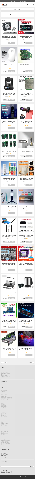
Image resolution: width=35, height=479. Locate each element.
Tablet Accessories (4, 424)
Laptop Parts (3, 427)
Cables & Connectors (4, 432)
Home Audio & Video (4, 402)
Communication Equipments (6, 441)
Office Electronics (4, 417)
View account (24, 1)
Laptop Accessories (4, 426)
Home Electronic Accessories (6, 410)
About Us (2, 375)
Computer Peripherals (5, 419)
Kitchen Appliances (4, 442)
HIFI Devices (3, 405)
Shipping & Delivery (4, 376)
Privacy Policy (3, 369)
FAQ (1, 371)
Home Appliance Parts (5, 446)
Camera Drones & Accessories (6, 398)
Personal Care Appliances (5, 444)
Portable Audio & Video (5, 401)
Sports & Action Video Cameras (6, 399)
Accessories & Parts (4, 411)
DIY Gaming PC (3, 435)
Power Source (3, 416)
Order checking (18, 1)
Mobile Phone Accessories (5, 437)
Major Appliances (4, 445)
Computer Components (5, 418)
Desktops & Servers (4, 434)
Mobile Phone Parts (4, 438)
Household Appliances (5, 443)
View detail (5, 42)
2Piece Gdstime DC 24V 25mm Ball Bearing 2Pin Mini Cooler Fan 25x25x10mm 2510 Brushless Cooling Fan (9, 38)
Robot (2, 415)
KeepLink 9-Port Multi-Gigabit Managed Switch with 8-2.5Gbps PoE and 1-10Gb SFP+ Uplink (26, 208)
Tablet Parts (3, 423)
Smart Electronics (4, 407)
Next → (31, 362)
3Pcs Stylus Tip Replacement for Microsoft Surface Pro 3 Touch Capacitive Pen (9, 236)
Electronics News (4, 392)
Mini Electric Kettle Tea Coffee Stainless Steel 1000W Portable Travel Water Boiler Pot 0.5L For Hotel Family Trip (26, 293)
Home (15, 9)
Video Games (3, 408)
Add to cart (11, 42)
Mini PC (2, 433)
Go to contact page (4, 458)
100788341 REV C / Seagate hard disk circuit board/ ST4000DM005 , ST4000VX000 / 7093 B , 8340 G (26, 66)
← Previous (4, 362)
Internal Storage (4, 429)
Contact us (13, 1)
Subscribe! (31, 467)
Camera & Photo (4, 397)
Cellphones (3, 436)
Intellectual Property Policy (5, 377)
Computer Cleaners (4, 420)
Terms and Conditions (5, 370)
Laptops (2, 425)
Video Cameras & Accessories (6, 400)
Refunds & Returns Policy (5, 374)
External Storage (4, 428)
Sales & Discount (4, 391)
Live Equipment (3, 406)
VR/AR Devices (3, 414)
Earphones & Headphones (5, 409)
